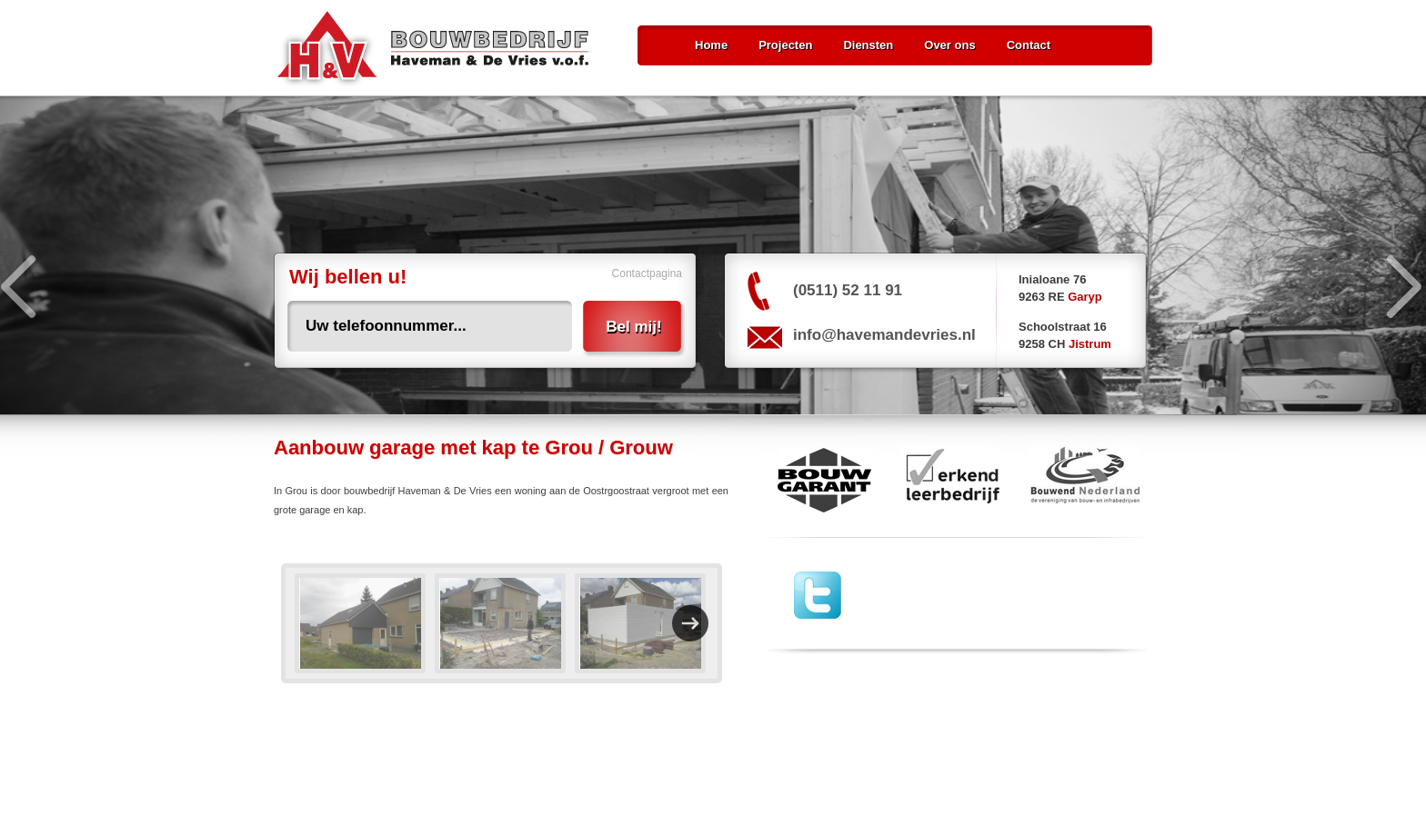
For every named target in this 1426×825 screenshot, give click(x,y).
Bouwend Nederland (1085, 479)
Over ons (949, 45)
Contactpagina (647, 273)
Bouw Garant (819, 479)
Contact (1028, 45)
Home (711, 45)
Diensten (868, 45)
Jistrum (1090, 344)
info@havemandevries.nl (884, 334)
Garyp (1085, 296)
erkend (950, 479)
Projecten (785, 45)
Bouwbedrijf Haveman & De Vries (432, 50)
